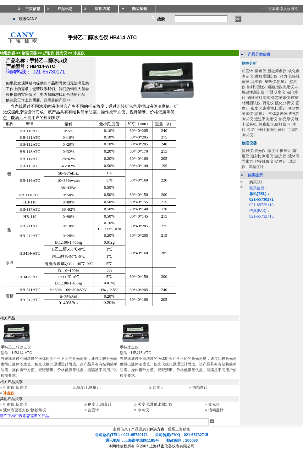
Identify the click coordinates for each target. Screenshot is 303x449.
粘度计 (247, 71)
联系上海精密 (179, 429)
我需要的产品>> (57, 100)
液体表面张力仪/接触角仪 (24, 410)
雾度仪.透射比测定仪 (155, 404)
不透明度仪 (275, 92)
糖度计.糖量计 (99, 404)
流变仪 (256, 81)
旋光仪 (214, 404)
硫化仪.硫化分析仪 (278, 103)
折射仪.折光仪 (15, 387)
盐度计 (158, 387)
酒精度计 (199, 387)
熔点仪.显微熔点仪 (270, 71)
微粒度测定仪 (266, 76)
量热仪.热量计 (276, 81)
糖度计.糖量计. (88, 387)
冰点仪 (143, 410)
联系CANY (28, 19)
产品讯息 (138, 429)
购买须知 (256, 182)
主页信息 (120, 429)
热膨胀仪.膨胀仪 (272, 124)
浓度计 (260, 113)
